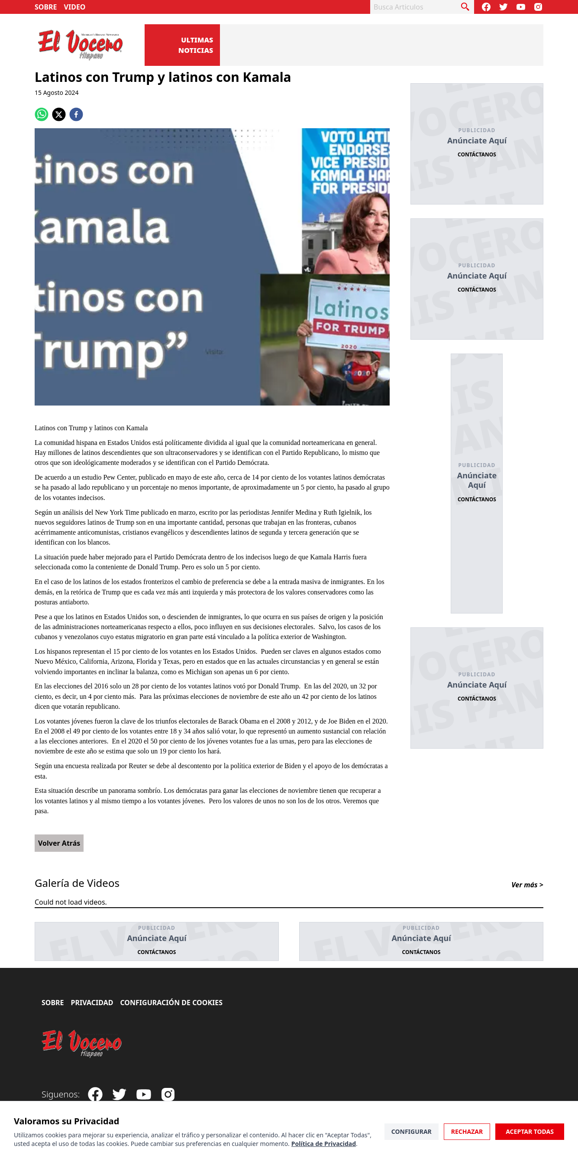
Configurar (411, 1131)
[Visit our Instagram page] (538, 7)
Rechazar (467, 1131)
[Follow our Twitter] (503, 7)
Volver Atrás (59, 843)
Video (75, 7)
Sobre (46, 7)
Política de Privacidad (323, 1143)
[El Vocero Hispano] (82, 1044)
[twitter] (59, 114)
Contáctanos (477, 154)
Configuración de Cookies (171, 1002)
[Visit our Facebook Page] (486, 7)
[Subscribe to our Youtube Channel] (521, 7)
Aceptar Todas (530, 1131)
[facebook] (76, 114)
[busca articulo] (465, 7)
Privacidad (92, 1002)
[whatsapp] (41, 114)
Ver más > (527, 884)
